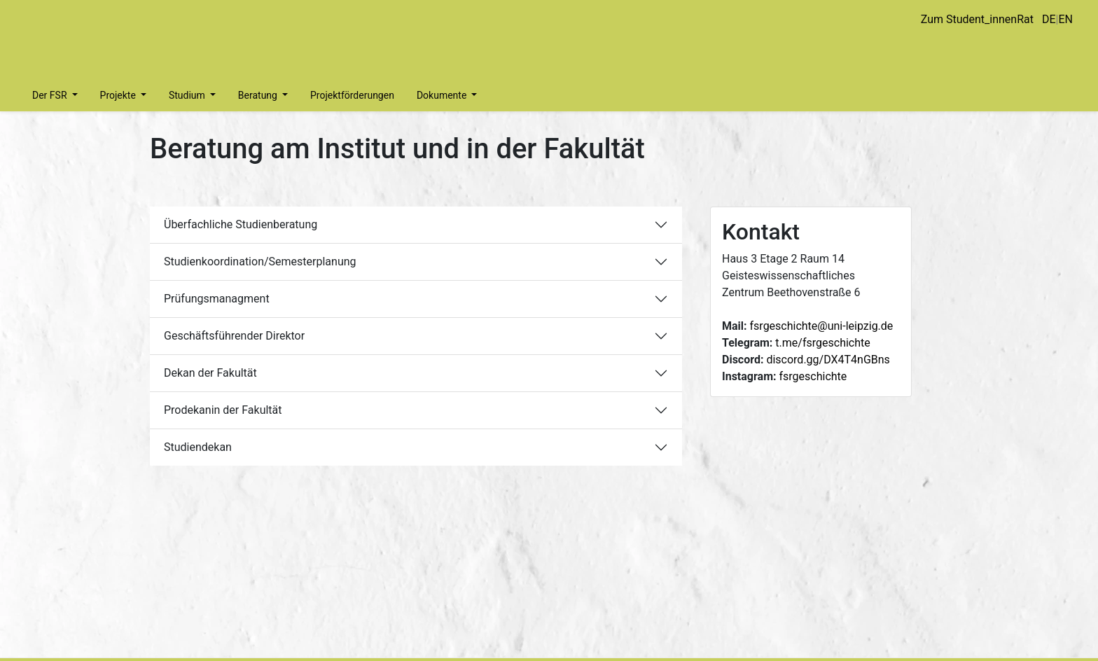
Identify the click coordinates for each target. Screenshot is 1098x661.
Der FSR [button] (50, 95)
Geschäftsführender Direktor (234, 335)
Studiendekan (198, 447)
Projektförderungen (352, 95)
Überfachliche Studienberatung (240, 224)
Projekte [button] (119, 95)
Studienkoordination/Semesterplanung (260, 261)
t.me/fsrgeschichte (822, 342)
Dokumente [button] (443, 95)
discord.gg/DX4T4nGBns (827, 359)
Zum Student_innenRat (977, 19)
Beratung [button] (259, 95)
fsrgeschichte (813, 376)
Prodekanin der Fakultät (223, 410)
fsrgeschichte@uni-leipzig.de (822, 326)
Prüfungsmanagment (217, 298)
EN (1065, 19)
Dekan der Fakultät (210, 373)
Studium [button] (188, 95)
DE (1049, 19)
